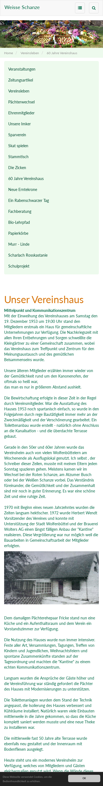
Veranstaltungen (21, 69)
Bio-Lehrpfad (19, 222)
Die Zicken (17, 167)
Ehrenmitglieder (21, 113)
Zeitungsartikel (20, 80)
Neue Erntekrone (22, 189)
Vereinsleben (30, 53)
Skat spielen (18, 145)
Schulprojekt (18, 266)
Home (8, 53)
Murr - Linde (18, 244)
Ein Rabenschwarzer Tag (28, 200)
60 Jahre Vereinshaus (62, 53)
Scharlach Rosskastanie (28, 255)
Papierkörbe (18, 233)
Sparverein (17, 134)
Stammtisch (18, 156)
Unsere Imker (19, 123)
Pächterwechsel (21, 102)
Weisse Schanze (22, 7)
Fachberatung (19, 211)
